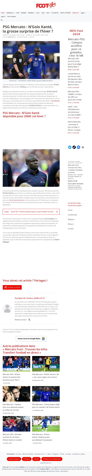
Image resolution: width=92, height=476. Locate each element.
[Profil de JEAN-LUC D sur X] (29, 320)
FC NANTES (54, 13)
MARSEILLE (10, 13)
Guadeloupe (72, 215)
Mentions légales (14, 459)
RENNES (23, 13)
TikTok (62, 454)
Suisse (70, 210)
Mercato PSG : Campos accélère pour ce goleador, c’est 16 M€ (76, 47)
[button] (1, 20)
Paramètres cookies (78, 454)
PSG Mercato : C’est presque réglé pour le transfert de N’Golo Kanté (45, 405)
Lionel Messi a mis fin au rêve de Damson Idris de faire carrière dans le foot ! (75, 79)
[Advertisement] (31, 133)
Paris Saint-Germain (16, 200)
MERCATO (75, 13)
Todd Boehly (55, 101)
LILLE (37, 13)
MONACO (31, 13)
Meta (49, 454)
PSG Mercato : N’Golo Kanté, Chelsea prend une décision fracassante (42, 437)
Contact (36, 459)
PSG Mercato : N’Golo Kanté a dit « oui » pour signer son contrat (45, 375)
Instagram (55, 454)
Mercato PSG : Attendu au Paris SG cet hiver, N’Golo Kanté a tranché (12, 437)
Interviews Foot (39, 454)
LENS (43, 13)
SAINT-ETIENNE (65, 13)
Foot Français (11, 16)
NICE (47, 13)
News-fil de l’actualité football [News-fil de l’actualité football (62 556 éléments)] (75, 182)
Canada (70, 228)
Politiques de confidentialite (52, 459)
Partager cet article (12, 287)
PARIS (3, 13)
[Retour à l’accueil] (46, 5)
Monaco (71, 224)
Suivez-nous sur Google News (31, 338)
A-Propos (27, 459)
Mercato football (27, 454)
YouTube (68, 454)
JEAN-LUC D (39, 298)
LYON (17, 13)
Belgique (71, 219)
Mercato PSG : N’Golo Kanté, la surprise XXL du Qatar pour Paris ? (11, 377)
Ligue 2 (3, 16)
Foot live (18, 454)
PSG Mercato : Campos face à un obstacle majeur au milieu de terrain (13, 407)
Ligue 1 (83, 13)
